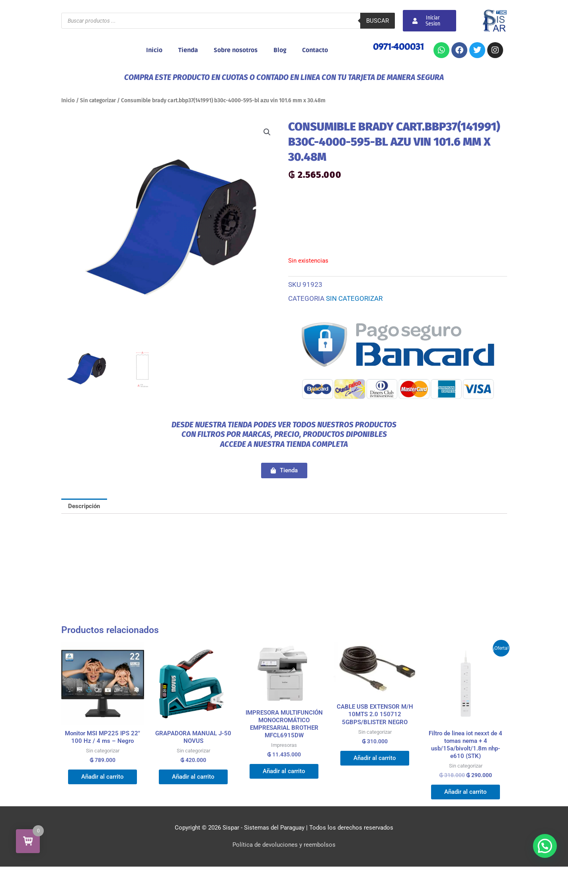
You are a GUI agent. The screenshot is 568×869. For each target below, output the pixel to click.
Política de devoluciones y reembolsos (284, 847)
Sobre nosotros (236, 50)
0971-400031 (398, 47)
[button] (267, 132)
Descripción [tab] (84, 506)
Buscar (377, 20)
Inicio (154, 50)
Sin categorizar (99, 100)
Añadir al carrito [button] (102, 777)
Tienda (188, 50)
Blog (279, 50)
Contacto (315, 50)
